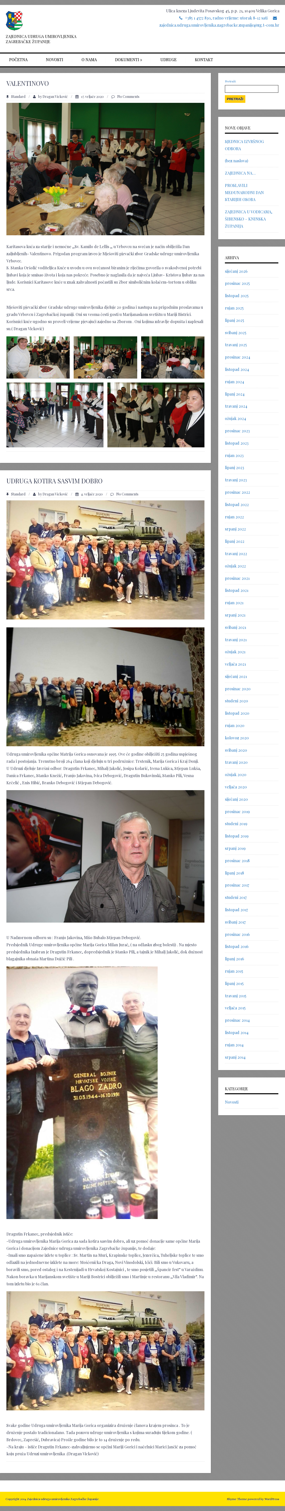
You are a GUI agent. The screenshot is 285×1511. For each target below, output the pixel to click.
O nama (89, 59)
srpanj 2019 (235, 848)
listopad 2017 (236, 909)
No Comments (128, 96)
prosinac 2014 (237, 1020)
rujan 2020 (234, 725)
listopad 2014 (237, 1032)
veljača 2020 (236, 786)
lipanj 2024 (235, 394)
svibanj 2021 (235, 627)
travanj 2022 (236, 553)
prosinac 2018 (237, 860)
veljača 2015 (235, 1007)
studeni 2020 (236, 700)
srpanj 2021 (235, 615)
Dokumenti (128, 59)
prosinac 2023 (237, 430)
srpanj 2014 (235, 1057)
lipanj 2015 (234, 983)
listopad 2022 (237, 504)
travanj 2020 (236, 762)
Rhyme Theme (237, 1499)
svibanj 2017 (235, 922)
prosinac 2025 (237, 283)
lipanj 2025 (234, 320)
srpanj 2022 (235, 528)
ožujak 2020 (235, 774)
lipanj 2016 (234, 958)
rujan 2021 (234, 602)
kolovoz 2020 (237, 737)
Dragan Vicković (55, 96)
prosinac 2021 (237, 578)
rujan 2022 (234, 516)
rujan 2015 (234, 971)
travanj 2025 (236, 344)
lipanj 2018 (234, 872)
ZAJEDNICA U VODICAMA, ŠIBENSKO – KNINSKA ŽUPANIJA (248, 219)
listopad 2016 (237, 946)
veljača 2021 (235, 664)
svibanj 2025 (235, 332)
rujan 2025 (234, 307)
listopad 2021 (236, 590)
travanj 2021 (236, 639)
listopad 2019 (237, 835)
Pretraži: (230, 81)
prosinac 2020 (238, 688)
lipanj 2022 (234, 541)
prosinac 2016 (237, 934)
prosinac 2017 (237, 885)
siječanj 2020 (236, 799)
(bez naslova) (236, 160)
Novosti (54, 59)
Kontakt (204, 59)
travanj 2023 (236, 479)
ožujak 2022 (235, 565)
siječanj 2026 (236, 271)
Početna (18, 59)
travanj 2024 (236, 406)
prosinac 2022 (237, 492)
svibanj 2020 (236, 750)
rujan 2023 (234, 455)
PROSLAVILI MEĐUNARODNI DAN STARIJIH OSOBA (244, 192)
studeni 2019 (236, 823)
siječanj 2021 (236, 676)
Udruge (168, 59)
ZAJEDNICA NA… (240, 173)
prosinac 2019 (237, 811)
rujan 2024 (234, 381)
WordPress (271, 1499)
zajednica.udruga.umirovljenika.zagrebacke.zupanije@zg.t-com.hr (219, 25)
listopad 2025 (237, 295)
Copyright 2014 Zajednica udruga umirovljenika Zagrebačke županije (52, 1499)
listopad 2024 (237, 369)
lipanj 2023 (234, 467)
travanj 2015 (235, 995)
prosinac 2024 (237, 357)
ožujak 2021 (235, 651)
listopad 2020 (237, 713)
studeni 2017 (236, 897)
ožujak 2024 (235, 418)
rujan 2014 (234, 1044)
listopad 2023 (237, 443)
